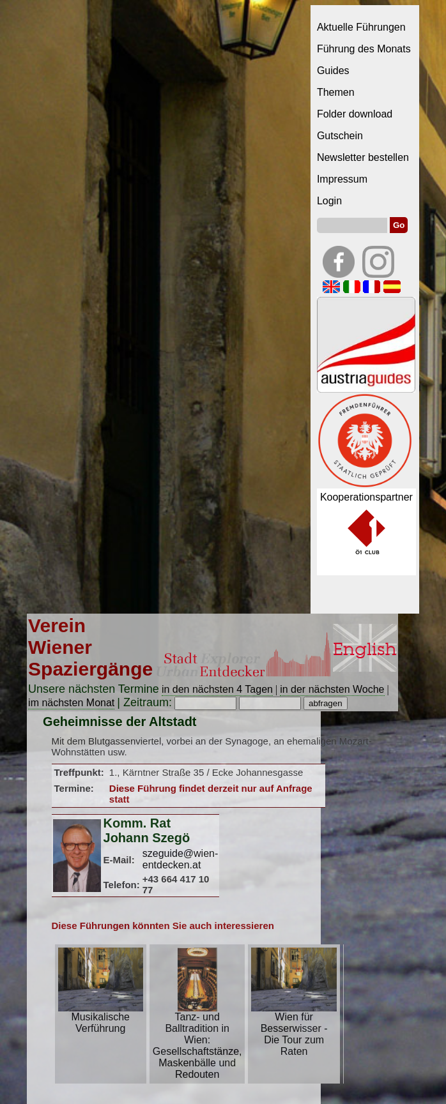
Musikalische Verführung (100, 1018)
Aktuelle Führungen (361, 27)
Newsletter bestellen (363, 157)
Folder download (354, 114)
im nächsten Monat (71, 702)
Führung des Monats (364, 48)
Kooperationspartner (366, 497)
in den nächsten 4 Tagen (217, 689)
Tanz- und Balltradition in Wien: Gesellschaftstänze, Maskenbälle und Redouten (197, 1041)
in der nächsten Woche (332, 689)
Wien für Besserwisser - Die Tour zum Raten (293, 1029)
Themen (336, 92)
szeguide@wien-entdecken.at (180, 859)
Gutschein (340, 135)
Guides (333, 70)
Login (329, 200)
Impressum (342, 179)
